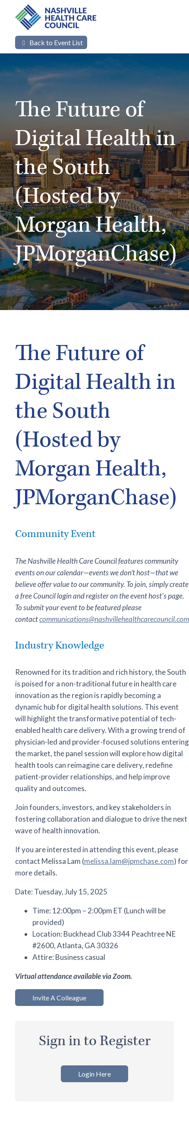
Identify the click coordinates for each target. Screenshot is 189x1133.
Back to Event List (51, 42)
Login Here (94, 1074)
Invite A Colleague (59, 997)
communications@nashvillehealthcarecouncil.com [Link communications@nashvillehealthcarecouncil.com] (114, 619)
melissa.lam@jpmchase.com (129, 861)
